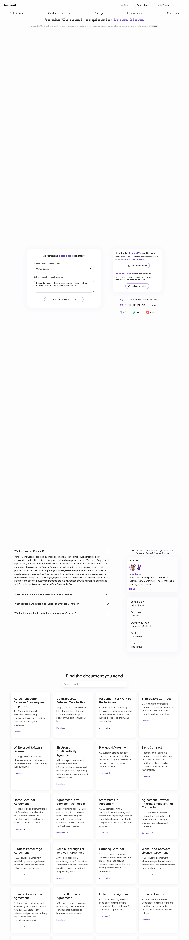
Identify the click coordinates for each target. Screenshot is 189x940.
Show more (153, 26)
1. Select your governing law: (47, 263)
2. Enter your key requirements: (48, 277)
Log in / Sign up (163, 5)
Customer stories (48, 5)
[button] (31, 5)
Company (90, 5)
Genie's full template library (132, 259)
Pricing (63, 5)
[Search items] (94, 684)
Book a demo (143, 5)
